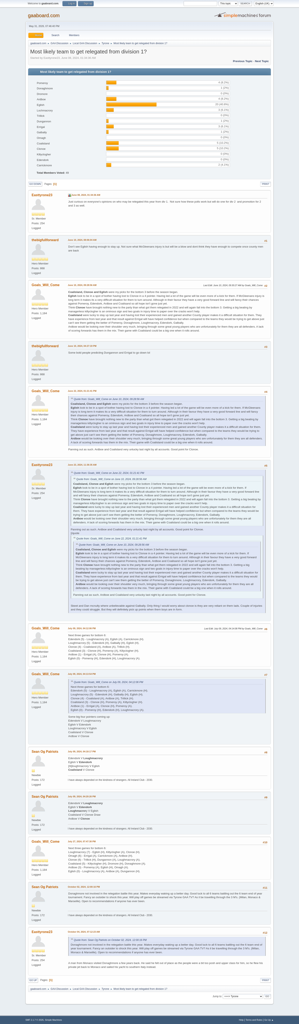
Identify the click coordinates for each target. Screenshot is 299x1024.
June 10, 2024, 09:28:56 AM (82, 285)
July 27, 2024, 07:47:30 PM (82, 841)
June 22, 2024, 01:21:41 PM (82, 391)
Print (265, 184)
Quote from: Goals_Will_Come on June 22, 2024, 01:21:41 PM (109, 473)
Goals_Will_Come (46, 285)
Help (241, 1020)
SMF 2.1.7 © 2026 (34, 1020)
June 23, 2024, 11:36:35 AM (82, 465)
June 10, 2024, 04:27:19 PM (82, 346)
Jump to (217, 996)
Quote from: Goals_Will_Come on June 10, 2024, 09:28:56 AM (109, 399)
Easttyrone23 (42, 195)
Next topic (262, 61)
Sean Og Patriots (45, 751)
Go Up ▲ (269, 1020)
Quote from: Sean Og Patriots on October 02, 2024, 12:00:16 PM (110, 940)
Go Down (35, 184)
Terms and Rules (254, 1020)
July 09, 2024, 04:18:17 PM (82, 751)
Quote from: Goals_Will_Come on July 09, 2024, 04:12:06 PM (108, 682)
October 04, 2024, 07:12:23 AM (84, 932)
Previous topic (242, 61)
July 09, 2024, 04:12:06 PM (82, 628)
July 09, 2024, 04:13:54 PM (82, 674)
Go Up (33, 980)
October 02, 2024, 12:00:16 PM (84, 887)
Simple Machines (53, 1020)
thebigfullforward (45, 240)
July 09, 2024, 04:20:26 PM (82, 796)
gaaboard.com (44, 15)
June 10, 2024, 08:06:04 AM (82, 240)
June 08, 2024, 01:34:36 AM (86, 195)
